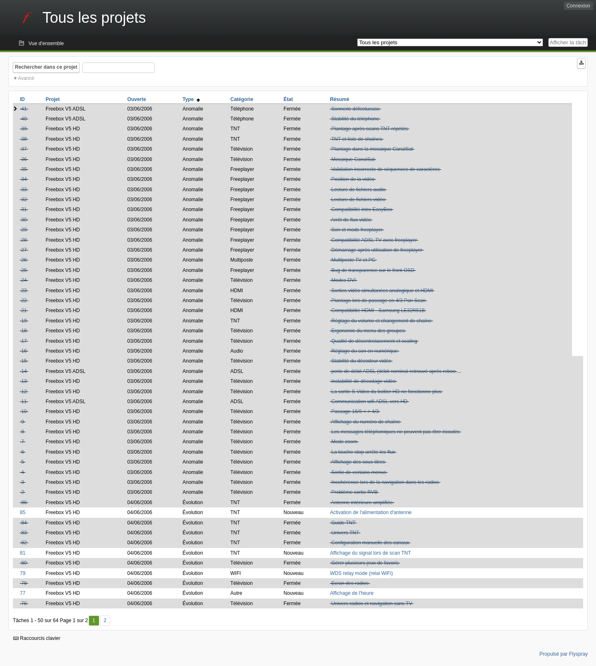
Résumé (339, 99)
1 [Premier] (93, 620)
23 (23, 290)
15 (23, 361)
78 (23, 583)
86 (23, 502)
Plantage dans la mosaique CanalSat (372, 149)
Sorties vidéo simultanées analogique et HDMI (382, 290)
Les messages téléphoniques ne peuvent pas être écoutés (395, 432)
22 (23, 300)
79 (22, 573)
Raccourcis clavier (36, 638)
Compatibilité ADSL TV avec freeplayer (374, 240)
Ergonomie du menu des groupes (367, 331)
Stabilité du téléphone (355, 119)
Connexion (578, 6)
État (288, 99)
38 (23, 139)
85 (22, 512)
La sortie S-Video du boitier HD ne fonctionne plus (386, 391)
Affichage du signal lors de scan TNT (370, 553)
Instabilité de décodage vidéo (363, 381)
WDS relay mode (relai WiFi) (361, 573)
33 (23, 189)
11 (23, 401)
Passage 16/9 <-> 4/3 (355, 411)
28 (23, 240)
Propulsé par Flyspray (563, 654)
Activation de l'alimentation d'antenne (370, 512)
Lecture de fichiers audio (358, 189)
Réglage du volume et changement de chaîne (381, 321)
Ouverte (136, 99)
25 (23, 270)
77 (22, 593)
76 (23, 603)
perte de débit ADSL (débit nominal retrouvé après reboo (393, 371)
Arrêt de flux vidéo (351, 220)
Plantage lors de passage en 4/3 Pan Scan (378, 300)
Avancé (26, 78)
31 (23, 209)
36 (23, 159)
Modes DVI (343, 280)
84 (23, 523)
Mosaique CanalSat (353, 159)
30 (23, 220)
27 (23, 250)
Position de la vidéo (352, 179)
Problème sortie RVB (354, 492)
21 (23, 310)
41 (23, 109)
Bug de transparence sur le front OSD (372, 270)
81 (22, 553)
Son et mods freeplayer (356, 230)
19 (23, 321)
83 (23, 533)
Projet (53, 99)
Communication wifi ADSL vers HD (369, 401)
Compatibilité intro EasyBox (361, 209)
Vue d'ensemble (46, 43)
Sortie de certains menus (358, 472)
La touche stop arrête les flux (363, 452)
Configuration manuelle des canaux (370, 543)
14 (23, 371)
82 (23, 543)
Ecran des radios (349, 583)
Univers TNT (345, 533)
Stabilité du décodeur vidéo (361, 361)
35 (23, 169)
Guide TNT (343, 523)
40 (23, 119)
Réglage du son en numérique (364, 351)
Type (191, 99)
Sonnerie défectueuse (355, 109)
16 (23, 351)
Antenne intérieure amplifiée (362, 502)
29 (23, 230)
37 (23, 149)
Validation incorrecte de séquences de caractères (385, 169)
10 (23, 411)
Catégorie (242, 99)
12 (23, 391)
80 (23, 563)
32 (23, 199)
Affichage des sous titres (358, 462)
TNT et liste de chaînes (356, 139)
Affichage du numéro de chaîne (365, 422)
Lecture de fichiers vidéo (358, 199)
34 (23, 179)
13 (23, 381)
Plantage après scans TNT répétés (369, 129)
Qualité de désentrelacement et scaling (374, 341)
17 (23, 341)
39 (23, 129)
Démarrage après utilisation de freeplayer (376, 250)
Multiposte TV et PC (353, 260)
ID (22, 99)
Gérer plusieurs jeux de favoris (365, 563)
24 (23, 280)
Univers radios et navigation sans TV (371, 603)
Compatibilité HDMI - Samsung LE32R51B (378, 310)
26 (23, 260)
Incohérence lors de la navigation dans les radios (385, 482)
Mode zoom (344, 442)
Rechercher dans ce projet (46, 67)
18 (23, 331)
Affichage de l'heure (351, 593)
